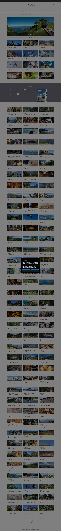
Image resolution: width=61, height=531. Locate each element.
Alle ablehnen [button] (26, 269)
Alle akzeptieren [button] (35, 269)
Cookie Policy (32, 263)
